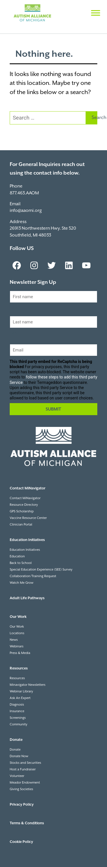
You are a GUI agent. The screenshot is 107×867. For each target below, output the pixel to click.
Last (14, 332)
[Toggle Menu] (95, 12)
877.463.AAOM (24, 193)
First (14, 307)
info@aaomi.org (26, 210)
